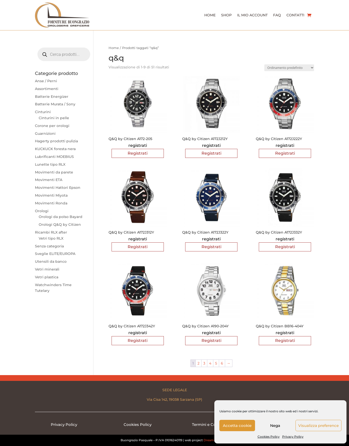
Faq (277, 15)
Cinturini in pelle (54, 118)
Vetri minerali (47, 269)
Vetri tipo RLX (51, 238)
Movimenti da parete (54, 172)
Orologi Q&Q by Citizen (60, 224)
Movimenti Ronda (51, 203)
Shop (226, 15)
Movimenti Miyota (51, 195)
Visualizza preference (318, 425)
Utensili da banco (51, 261)
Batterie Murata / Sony (55, 104)
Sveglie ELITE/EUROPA (55, 253)
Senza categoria (49, 246)
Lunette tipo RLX (50, 164)
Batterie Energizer (51, 96)
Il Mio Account (252, 15)
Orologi (41, 211)
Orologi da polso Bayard (60, 216)
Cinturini (43, 112)
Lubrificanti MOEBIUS (54, 156)
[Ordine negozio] (289, 67)
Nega (275, 425)
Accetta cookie (237, 425)
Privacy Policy (293, 436)
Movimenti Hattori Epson (57, 187)
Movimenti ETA (48, 179)
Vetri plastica (46, 277)
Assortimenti (46, 88)
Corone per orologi (52, 125)
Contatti (295, 15)
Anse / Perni (46, 81)
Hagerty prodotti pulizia (56, 141)
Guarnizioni (45, 133)
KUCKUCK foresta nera (55, 149)
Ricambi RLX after (51, 232)
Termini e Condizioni (211, 424)
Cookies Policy (269, 436)
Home (210, 15)
